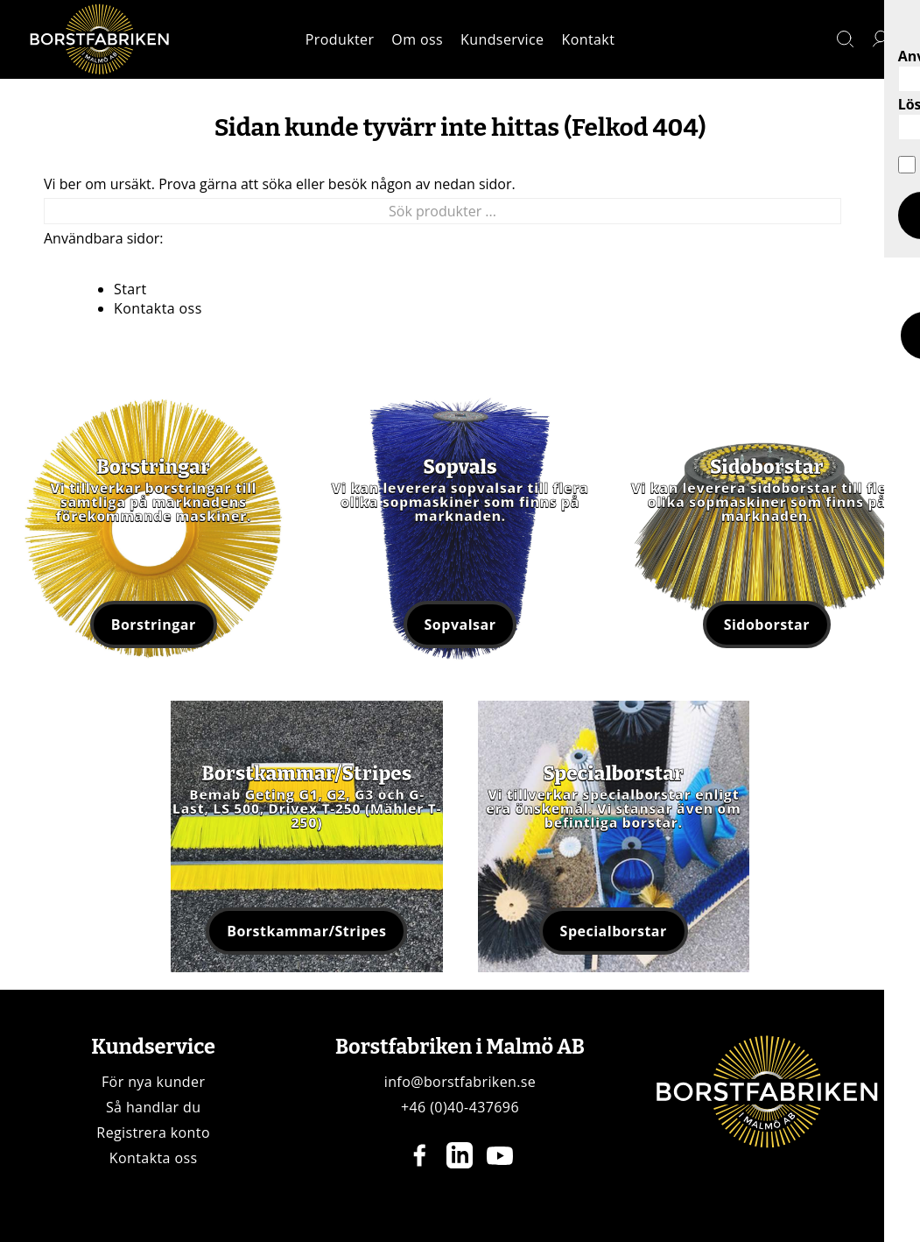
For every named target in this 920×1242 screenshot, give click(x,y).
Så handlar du (153, 1107)
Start (130, 289)
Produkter (340, 39)
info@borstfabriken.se (460, 1081)
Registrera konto (153, 1132)
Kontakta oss (158, 308)
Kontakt (588, 39)
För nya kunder (153, 1081)
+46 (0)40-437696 (460, 1107)
